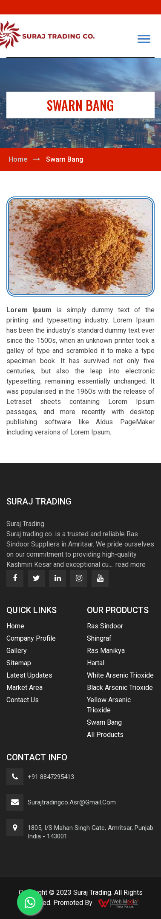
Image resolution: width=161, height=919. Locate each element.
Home (18, 159)
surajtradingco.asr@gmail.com (72, 802)
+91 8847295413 (51, 777)
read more (130, 564)
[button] (144, 39)
